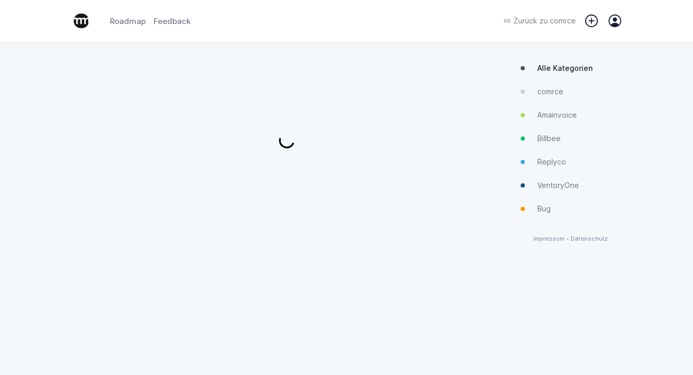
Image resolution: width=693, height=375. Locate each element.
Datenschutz (589, 239)
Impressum (548, 239)
